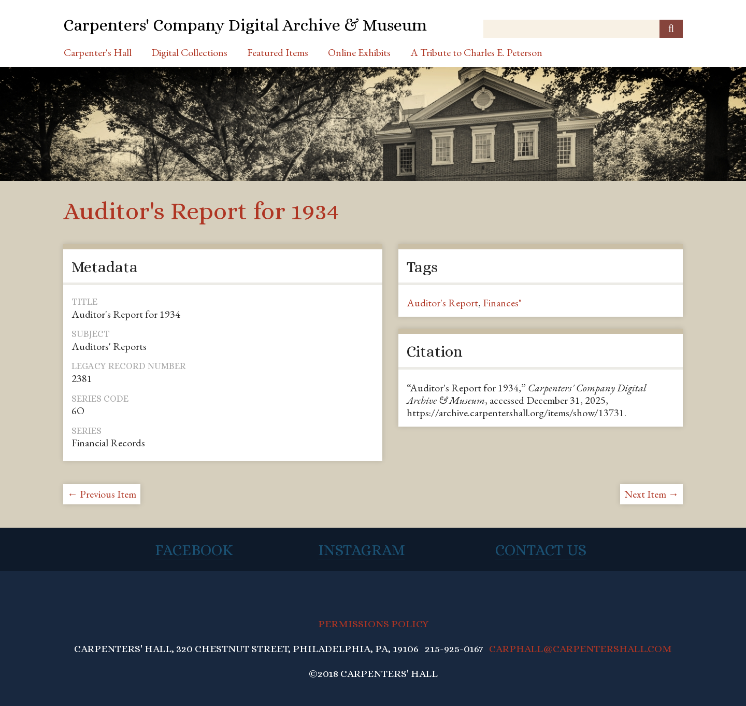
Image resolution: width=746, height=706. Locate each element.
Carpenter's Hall (98, 52)
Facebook (194, 550)
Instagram (361, 550)
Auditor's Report (442, 302)
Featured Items (277, 52)
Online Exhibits (359, 52)
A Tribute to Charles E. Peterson (476, 52)
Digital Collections (189, 52)
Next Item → (651, 494)
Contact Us (540, 550)
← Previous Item (101, 494)
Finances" (502, 302)
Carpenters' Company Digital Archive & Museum (245, 25)
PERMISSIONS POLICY (373, 624)
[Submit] (671, 29)
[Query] (583, 29)
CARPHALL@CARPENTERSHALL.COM (580, 649)
